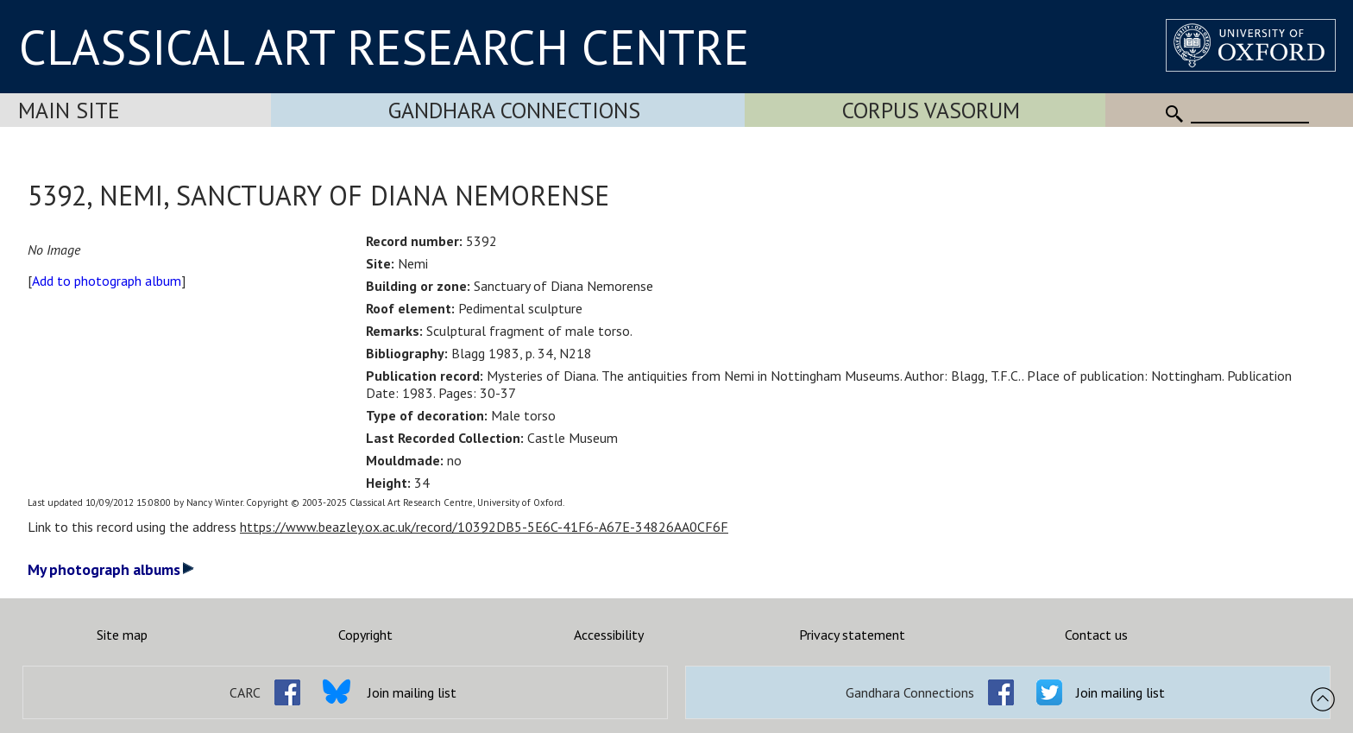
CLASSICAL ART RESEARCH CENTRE (384, 47)
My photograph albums (111, 569)
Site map (122, 634)
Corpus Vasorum (931, 110)
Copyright (365, 634)
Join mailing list (412, 692)
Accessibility (609, 634)
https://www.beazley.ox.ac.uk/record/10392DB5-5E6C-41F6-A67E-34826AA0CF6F (484, 526)
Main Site (69, 110)
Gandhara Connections (514, 110)
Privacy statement (852, 634)
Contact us (1096, 634)
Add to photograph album (106, 280)
